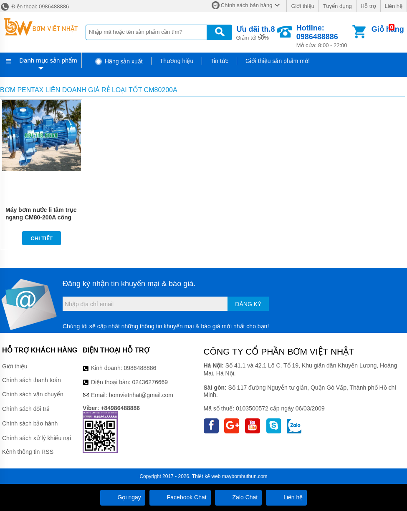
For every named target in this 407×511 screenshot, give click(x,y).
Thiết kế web (206, 476)
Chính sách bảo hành (30, 423)
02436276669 (150, 382)
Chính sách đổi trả (26, 408)
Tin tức (219, 61)
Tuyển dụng (337, 6)
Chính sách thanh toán (31, 380)
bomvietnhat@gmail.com (141, 395)
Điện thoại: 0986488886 (34, 6)
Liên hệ (393, 6)
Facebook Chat (180, 497)
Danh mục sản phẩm (48, 60)
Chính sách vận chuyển (32, 394)
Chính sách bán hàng (247, 5)
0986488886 (140, 368)
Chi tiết (41, 238)
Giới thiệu (302, 6)
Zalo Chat (238, 497)
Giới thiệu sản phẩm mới (277, 61)
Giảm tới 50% (255, 32)
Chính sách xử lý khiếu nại (36, 438)
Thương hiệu (176, 61)
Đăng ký (248, 304)
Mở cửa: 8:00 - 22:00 (323, 36)
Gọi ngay (122, 497)
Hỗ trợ (368, 6)
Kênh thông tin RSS (27, 451)
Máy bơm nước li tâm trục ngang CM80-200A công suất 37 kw (41, 217)
